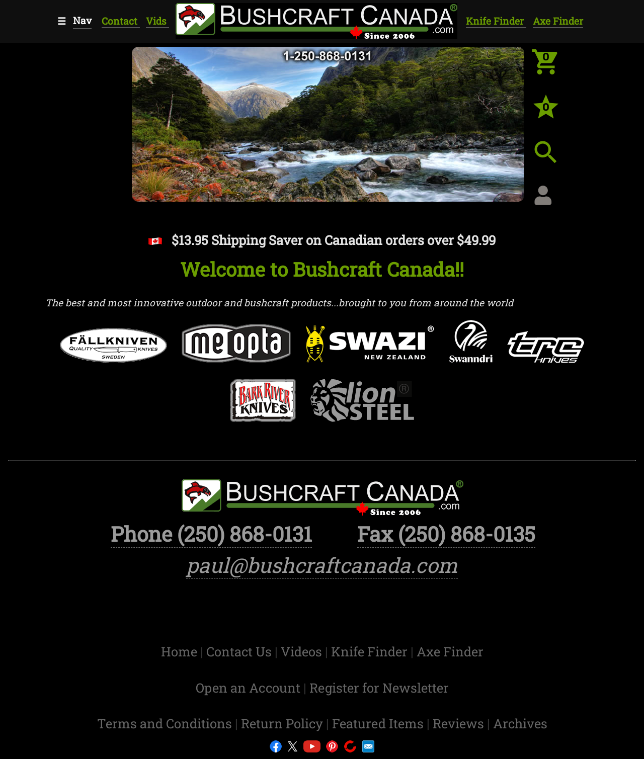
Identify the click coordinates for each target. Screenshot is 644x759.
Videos (303, 651)
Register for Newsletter (379, 687)
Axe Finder (558, 21)
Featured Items (379, 723)
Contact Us (240, 651)
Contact (121, 21)
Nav (82, 20)
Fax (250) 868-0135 (446, 533)
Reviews (460, 723)
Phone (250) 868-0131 (211, 533)
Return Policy (283, 723)
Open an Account (248, 687)
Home (180, 651)
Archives (520, 723)
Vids (157, 21)
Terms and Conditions (166, 723)
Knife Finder (496, 21)
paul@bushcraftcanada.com (322, 564)
